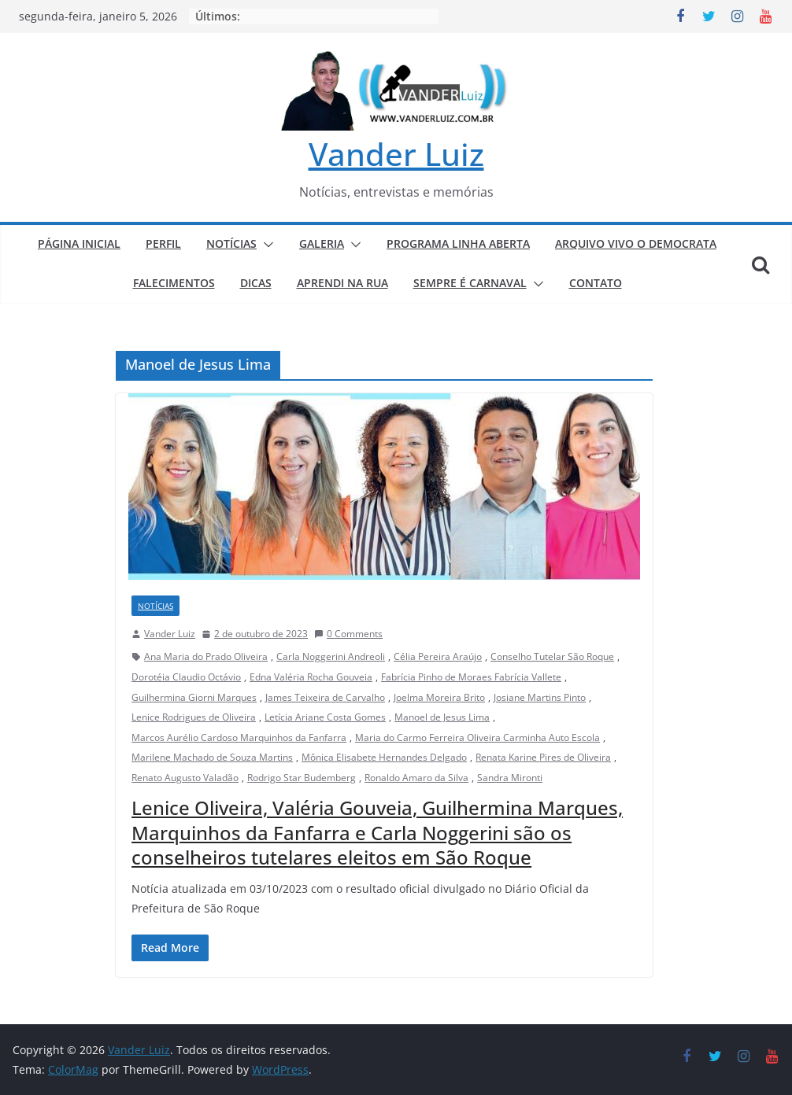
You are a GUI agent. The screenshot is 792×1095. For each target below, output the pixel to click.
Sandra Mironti (509, 777)
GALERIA (321, 243)
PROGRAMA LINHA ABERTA (458, 243)
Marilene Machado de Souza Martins (212, 757)
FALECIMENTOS (174, 282)
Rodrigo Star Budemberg (301, 777)
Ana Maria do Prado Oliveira (206, 656)
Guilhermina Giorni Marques (194, 697)
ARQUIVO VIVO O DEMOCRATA (635, 243)
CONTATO (595, 282)
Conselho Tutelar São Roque (552, 656)
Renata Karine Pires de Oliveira (543, 757)
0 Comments (348, 633)
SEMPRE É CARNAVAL (470, 282)
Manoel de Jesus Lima (442, 717)
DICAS (256, 282)
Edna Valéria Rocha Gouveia (311, 677)
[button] (265, 244)
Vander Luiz (396, 153)
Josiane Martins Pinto (540, 697)
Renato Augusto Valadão (185, 777)
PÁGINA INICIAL (79, 243)
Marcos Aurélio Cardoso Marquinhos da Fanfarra (238, 737)
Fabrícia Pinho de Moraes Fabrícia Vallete (471, 677)
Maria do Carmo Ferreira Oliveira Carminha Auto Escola (477, 737)
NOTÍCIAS (231, 243)
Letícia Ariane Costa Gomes (325, 717)
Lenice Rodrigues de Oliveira (193, 717)
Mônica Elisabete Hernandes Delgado (384, 757)
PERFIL (163, 243)
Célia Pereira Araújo (438, 656)
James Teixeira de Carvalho (325, 697)
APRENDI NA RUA (342, 282)
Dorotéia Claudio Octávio (186, 677)
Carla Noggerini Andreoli (330, 656)
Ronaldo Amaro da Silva (416, 777)
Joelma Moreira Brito (439, 697)
